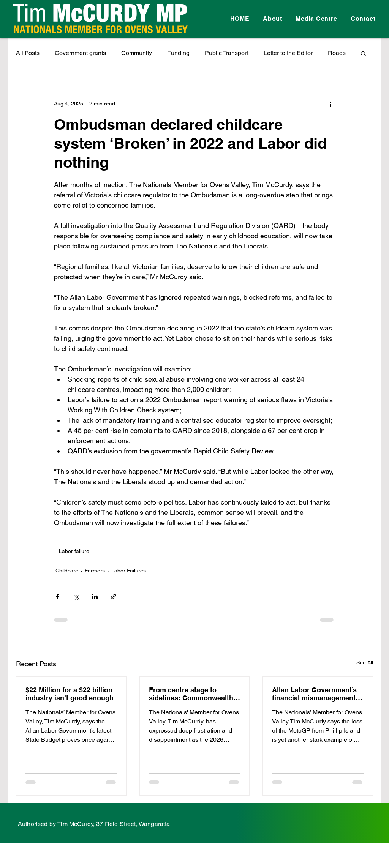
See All (364, 662)
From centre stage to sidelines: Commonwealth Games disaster (191, 694)
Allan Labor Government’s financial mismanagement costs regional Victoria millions (314, 694)
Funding (178, 53)
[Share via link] (113, 596)
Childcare (66, 571)
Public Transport (226, 53)
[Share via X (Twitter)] (76, 596)
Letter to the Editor (288, 53)
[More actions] (330, 103)
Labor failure (74, 551)
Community (136, 53)
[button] (363, 53)
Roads (337, 53)
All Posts (28, 53)
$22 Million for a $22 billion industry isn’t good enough (69, 694)
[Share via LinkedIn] (94, 596)
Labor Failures (128, 571)
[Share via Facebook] (57, 596)
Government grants (80, 53)
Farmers (95, 571)
